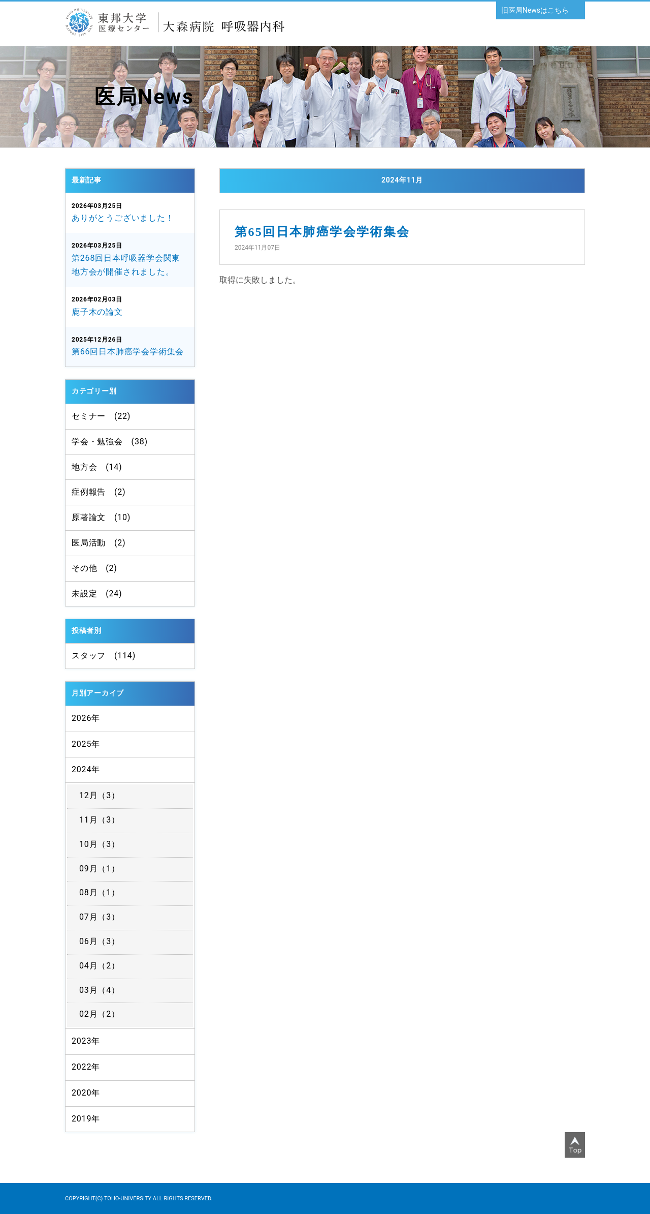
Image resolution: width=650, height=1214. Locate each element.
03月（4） (99, 990)
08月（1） (99, 892)
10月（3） (99, 844)
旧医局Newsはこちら (535, 10)
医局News (144, 97)
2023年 (86, 1041)
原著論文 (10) (101, 517)
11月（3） (99, 820)
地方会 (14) (97, 467)
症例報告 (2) (98, 492)
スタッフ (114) (104, 655)
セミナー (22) (101, 416)
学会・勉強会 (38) (110, 441)
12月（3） (99, 795)
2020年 (86, 1093)
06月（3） (99, 941)
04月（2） (99, 965)
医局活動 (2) (98, 543)
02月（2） (99, 1014)
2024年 (86, 769)
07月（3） (99, 917)
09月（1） (99, 868)
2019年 (86, 1119)
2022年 (86, 1067)
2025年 (86, 744)
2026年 (86, 718)
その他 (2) (94, 568)
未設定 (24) (97, 593)
